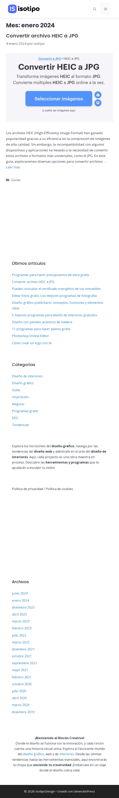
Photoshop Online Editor (30, 336)
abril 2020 (19, 698)
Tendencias (20, 425)
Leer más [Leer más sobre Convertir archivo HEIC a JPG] (13, 167)
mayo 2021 (20, 670)
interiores (66, 754)
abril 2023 (19, 614)
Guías (15, 180)
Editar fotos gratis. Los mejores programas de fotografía (54, 295)
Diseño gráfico (23, 383)
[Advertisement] (59, 217)
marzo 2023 (20, 621)
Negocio (18, 404)
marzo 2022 (20, 642)
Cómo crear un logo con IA (32, 343)
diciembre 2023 (23, 607)
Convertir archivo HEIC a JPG (42, 35)
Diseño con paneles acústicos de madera (42, 322)
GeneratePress (84, 791)
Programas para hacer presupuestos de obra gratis (50, 275)
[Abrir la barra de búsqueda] (94, 9)
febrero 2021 (21, 677)
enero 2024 (20, 600)
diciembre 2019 (23, 712)
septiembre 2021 (24, 663)
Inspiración (20, 397)
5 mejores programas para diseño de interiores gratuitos (54, 315)
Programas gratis (25, 411)
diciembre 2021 (23, 649)
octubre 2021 (22, 656)
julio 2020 (19, 691)
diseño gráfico (33, 754)
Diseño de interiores (27, 376)
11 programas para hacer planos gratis (41, 329)
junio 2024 (19, 593)
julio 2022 (19, 635)
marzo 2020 (20, 705)
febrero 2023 (21, 628)
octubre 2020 (22, 684)
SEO (15, 418)
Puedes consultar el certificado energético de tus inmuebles (56, 289)
